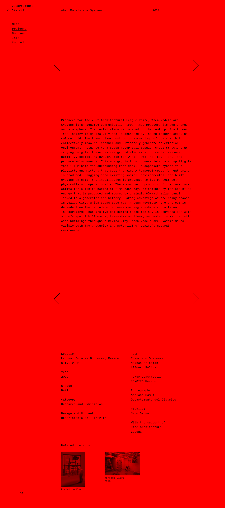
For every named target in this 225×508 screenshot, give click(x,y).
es (21, 493)
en (14, 493)
